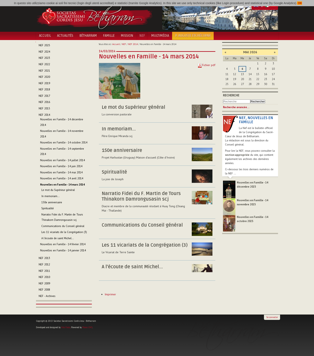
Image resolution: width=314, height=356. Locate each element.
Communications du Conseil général (142, 225)
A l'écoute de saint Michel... (132, 267)
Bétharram (88, 36)
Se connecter (272, 317)
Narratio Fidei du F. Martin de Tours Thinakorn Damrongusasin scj (141, 196)
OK (299, 3)
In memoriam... (119, 129)
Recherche (231, 95)
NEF (142, 36)
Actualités (65, 36)
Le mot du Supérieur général (133, 107)
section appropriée (237, 155)
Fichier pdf (208, 65)
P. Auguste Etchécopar (193, 36)
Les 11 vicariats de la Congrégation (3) (145, 245)
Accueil (45, 36)
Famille (109, 36)
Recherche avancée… (236, 107)
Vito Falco (65, 327)
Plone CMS (87, 327)
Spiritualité (114, 172)
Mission (127, 36)
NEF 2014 (133, 44)
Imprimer (110, 294)
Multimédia (160, 36)
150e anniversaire (122, 150)
